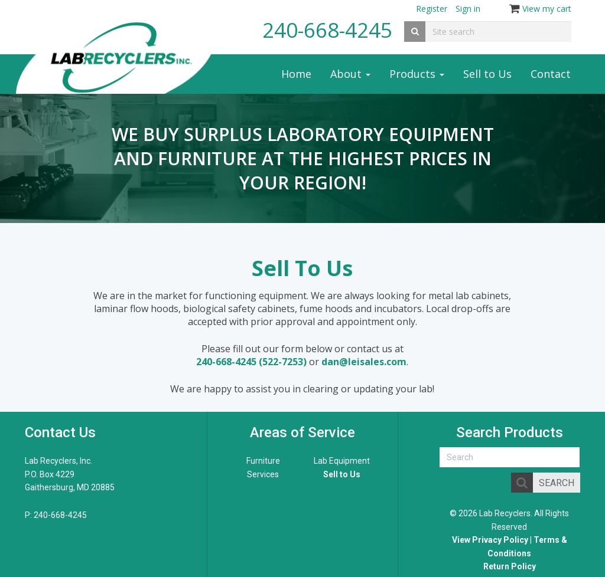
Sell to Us (487, 74)
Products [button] (416, 74)
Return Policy (509, 566)
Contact (551, 74)
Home (296, 74)
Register (431, 8)
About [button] (350, 74)
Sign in (468, 8)
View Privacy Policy (490, 540)
